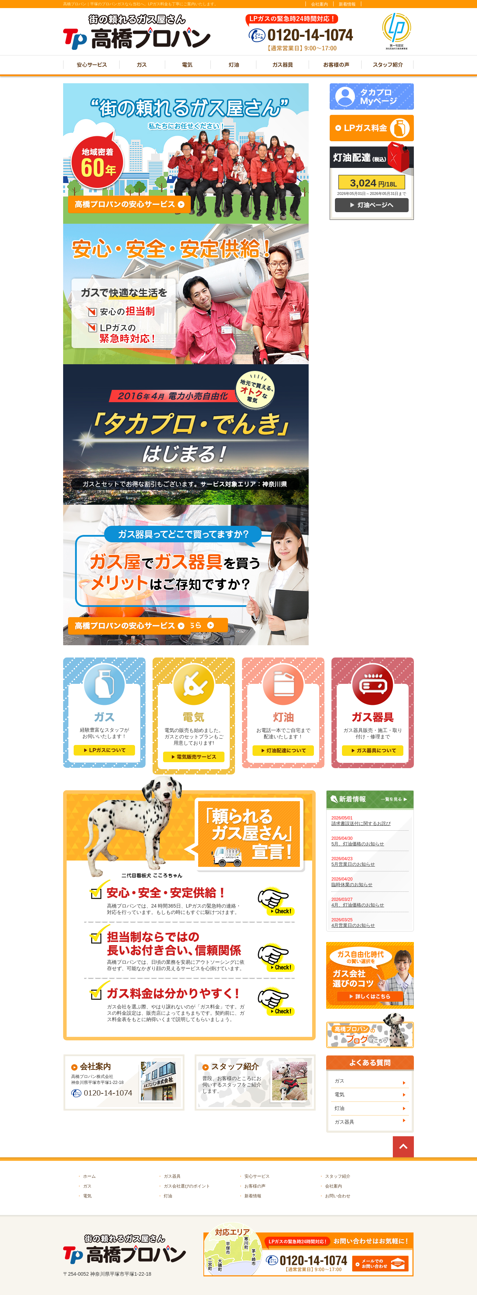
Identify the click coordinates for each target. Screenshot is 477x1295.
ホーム (86, 1176)
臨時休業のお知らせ (351, 884)
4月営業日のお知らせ (353, 925)
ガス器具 (344, 1122)
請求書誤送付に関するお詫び (361, 823)
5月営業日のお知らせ (353, 864)
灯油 (339, 1108)
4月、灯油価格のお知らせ (357, 905)
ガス (339, 1081)
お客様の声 (252, 1186)
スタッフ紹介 (334, 1176)
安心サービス (254, 1176)
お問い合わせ (334, 1195)
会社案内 (319, 4)
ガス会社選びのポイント (184, 1186)
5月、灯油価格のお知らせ (357, 843)
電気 (339, 1094)
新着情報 (347, 4)
